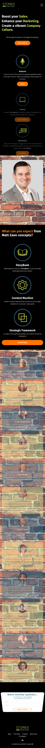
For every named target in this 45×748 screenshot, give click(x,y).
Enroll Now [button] (22, 342)
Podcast (22, 72)
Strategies (22, 736)
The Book (16, 734)
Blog (9, 734)
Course (22, 113)
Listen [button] (22, 84)
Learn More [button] (22, 43)
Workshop (22, 145)
